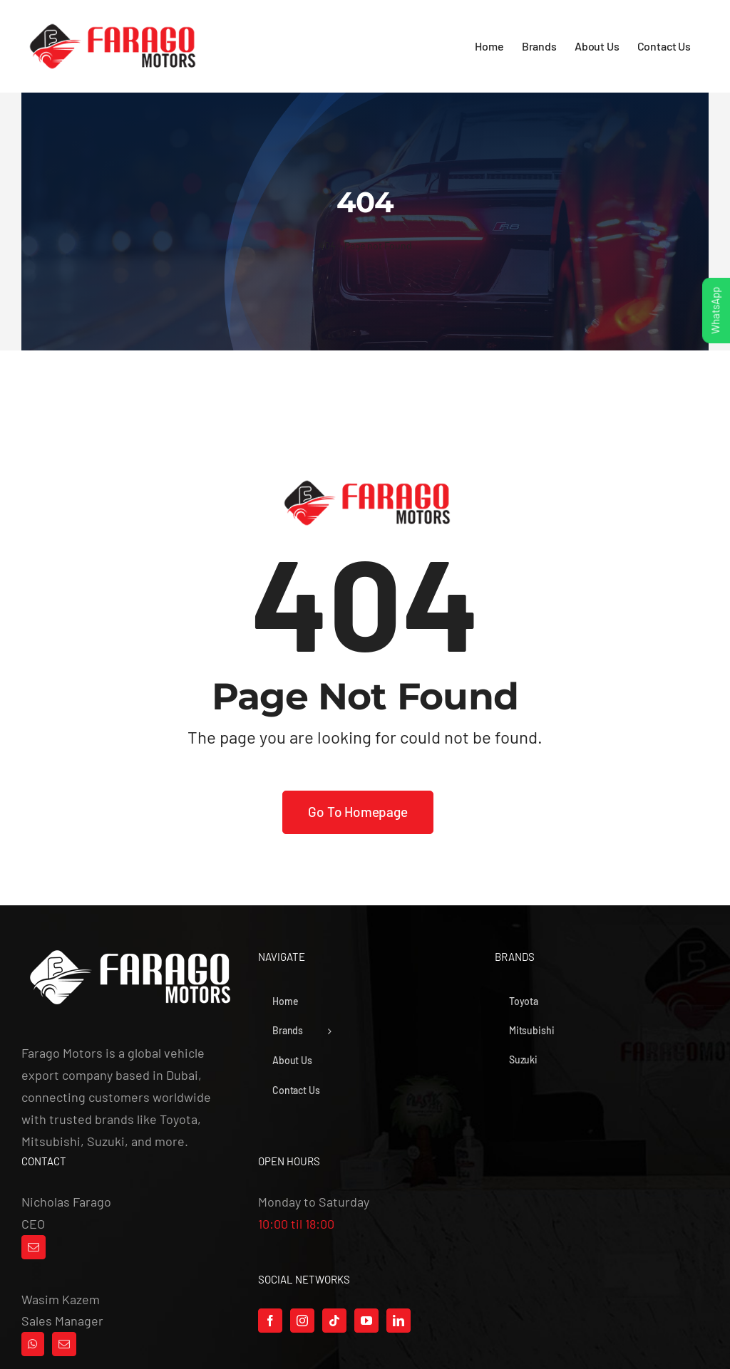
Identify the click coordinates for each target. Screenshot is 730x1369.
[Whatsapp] (32, 1344)
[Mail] (33, 1247)
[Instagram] (302, 1320)
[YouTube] (366, 1320)
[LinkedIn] (398, 1320)
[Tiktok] (334, 1320)
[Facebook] (270, 1320)
